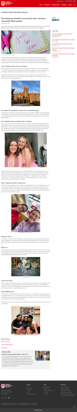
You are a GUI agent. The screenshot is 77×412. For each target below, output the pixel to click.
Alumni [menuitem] (74, 1)
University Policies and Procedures (68, 395)
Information (63, 384)
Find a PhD (46, 392)
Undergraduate (47, 387)
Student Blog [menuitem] (7, 8)
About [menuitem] (70, 5)
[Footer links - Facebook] (2, 398)
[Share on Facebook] (53, 20)
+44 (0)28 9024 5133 (5, 394)
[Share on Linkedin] (56, 20)
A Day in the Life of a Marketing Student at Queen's (63, 39)
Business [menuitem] (64, 5)
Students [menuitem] (70, 1)
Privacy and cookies (64, 387)
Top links (28, 384)
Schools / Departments (31, 393)
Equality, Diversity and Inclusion (67, 393)
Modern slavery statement (66, 392)
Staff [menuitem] (66, 1)
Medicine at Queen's (5, 341)
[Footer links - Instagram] (5, 398)
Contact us (29, 390)
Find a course (46, 393)
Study (45, 384)
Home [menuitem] (2, 8)
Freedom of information (65, 390)
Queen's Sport (4, 347)
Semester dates (30, 388)
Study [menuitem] (41, 5)
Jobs (27, 387)
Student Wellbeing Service (7, 344)
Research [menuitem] (47, 5)
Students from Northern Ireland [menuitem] (18, 8)
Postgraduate (46, 388)
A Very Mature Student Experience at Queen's (62, 43)
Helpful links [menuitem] (60, 1)
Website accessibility (65, 388)
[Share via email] (58, 20)
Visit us (28, 392)
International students (48, 390)
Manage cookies (38, 410)
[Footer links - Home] (6, 386)
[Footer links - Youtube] (9, 398)
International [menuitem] (56, 5)
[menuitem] (74, 5)
